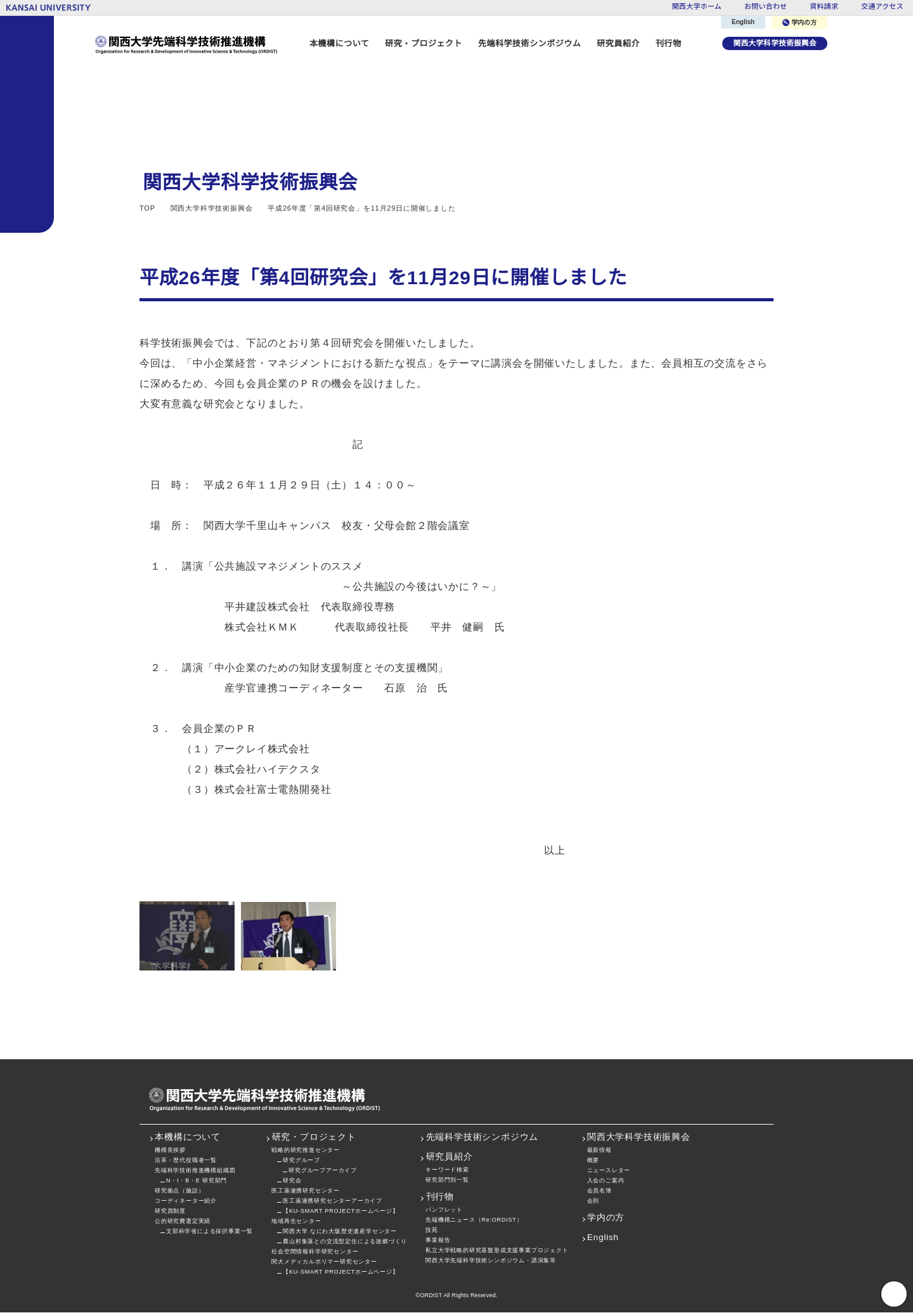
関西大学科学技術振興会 (773, 43)
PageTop (894, 1294)
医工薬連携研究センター (305, 1191)
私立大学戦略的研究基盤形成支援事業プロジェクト (496, 1250)
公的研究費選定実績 (182, 1221)
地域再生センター (296, 1221)
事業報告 (437, 1240)
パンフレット (444, 1210)
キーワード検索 (447, 1170)
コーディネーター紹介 (185, 1201)
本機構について (188, 1138)
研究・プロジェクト (314, 1138)
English (743, 22)
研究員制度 (170, 1211)
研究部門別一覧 (447, 1180)
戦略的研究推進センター (305, 1150)
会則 (593, 1201)
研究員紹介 (449, 1157)
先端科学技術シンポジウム (526, 43)
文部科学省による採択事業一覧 (209, 1231)
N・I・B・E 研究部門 (196, 1181)
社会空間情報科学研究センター (314, 1252)
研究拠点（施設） (179, 1191)
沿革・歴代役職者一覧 (186, 1160)
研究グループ (301, 1160)
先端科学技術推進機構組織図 (195, 1170)
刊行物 (665, 43)
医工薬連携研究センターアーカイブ (332, 1201)
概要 (593, 1160)
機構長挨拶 (170, 1150)
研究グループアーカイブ (322, 1170)
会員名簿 (599, 1191)
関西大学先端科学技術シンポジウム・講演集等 (490, 1261)
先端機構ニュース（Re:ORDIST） (473, 1220)
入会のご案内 (606, 1181)
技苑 (431, 1230)
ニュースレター (609, 1170)
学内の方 (800, 22)
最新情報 (599, 1150)
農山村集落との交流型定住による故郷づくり (345, 1242)
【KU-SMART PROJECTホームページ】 (338, 1211)
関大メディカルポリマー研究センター (324, 1262)
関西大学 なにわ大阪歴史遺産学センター (339, 1231)
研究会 (292, 1181)
